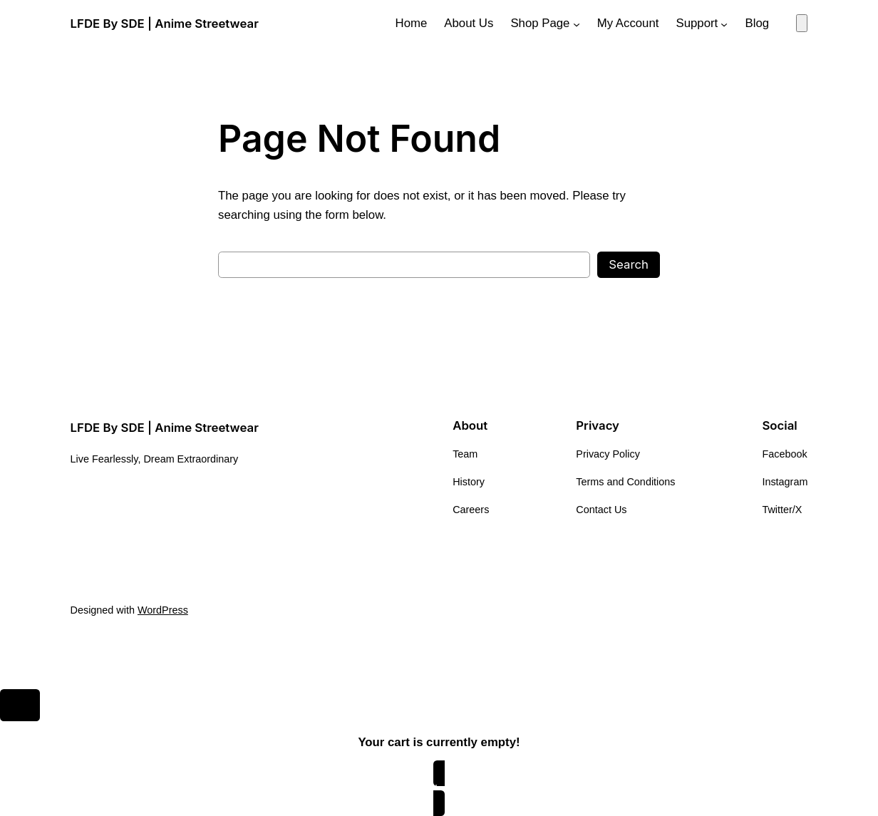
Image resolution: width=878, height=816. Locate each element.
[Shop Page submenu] (576, 23)
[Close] (20, 705)
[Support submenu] (724, 23)
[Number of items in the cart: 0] (801, 23)
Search (629, 264)
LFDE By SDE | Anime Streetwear (165, 23)
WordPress (163, 610)
